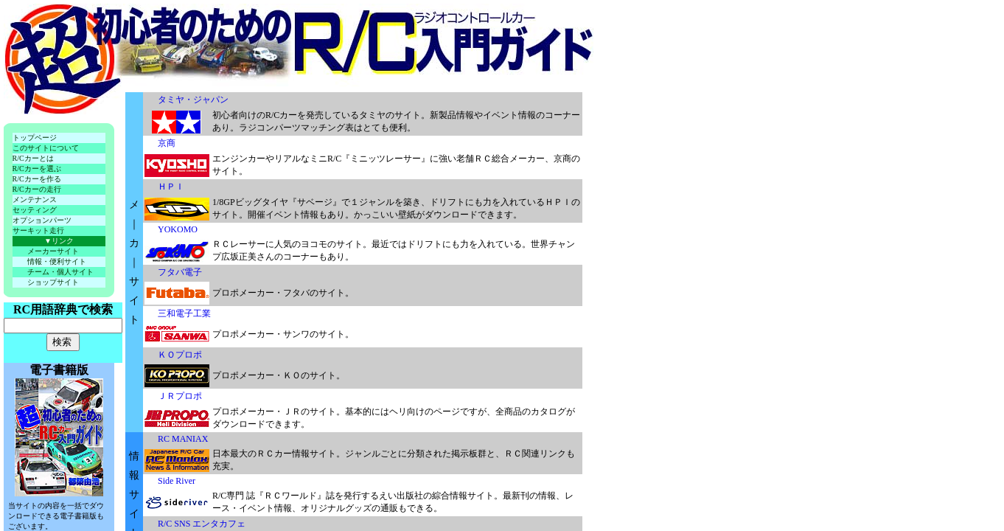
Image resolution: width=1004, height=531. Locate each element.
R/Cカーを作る (37, 179)
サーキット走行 (38, 230)
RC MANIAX (183, 439)
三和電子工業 (184, 313)
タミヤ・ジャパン (193, 99)
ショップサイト (53, 282)
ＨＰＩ (171, 186)
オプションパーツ (42, 220)
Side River (176, 481)
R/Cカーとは (33, 158)
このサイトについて (46, 148)
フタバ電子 (180, 272)
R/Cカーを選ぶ (37, 168)
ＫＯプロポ (180, 355)
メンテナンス (35, 199)
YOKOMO (178, 229)
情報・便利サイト (56, 261)
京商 (166, 143)
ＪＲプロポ (180, 396)
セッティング (35, 210)
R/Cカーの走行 (37, 189)
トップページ (35, 137)
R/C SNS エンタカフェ (201, 523)
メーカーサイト (53, 251)
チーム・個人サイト (60, 272)
